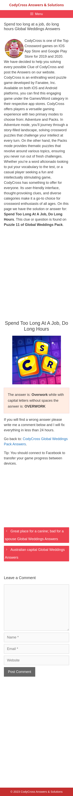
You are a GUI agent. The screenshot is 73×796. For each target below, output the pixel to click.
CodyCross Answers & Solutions (36, 5)
